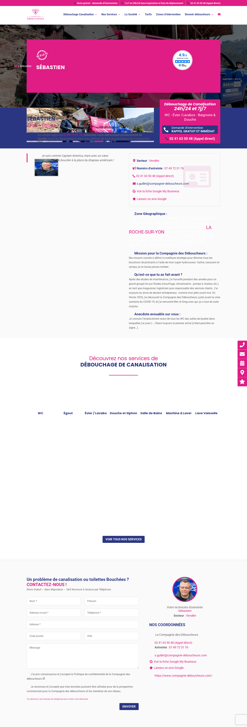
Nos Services (109, 14)
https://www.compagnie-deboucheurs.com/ (183, 675)
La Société (131, 14)
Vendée (154, 160)
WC (40, 413)
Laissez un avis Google (152, 199)
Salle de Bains (151, 413)
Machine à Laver (179, 413)
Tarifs (148, 14)
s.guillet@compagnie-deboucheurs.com (163, 183)
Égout (68, 413)
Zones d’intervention (168, 14)
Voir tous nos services (124, 539)
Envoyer (129, 706)
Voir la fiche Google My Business (158, 191)
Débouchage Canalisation (78, 14)
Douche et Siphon (123, 413)
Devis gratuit (95, 3)
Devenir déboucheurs (197, 14)
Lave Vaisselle (206, 413)
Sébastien (185, 610)
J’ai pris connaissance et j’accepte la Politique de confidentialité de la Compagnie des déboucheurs (78, 676)
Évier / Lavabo (96, 413)
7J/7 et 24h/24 (152, 3)
